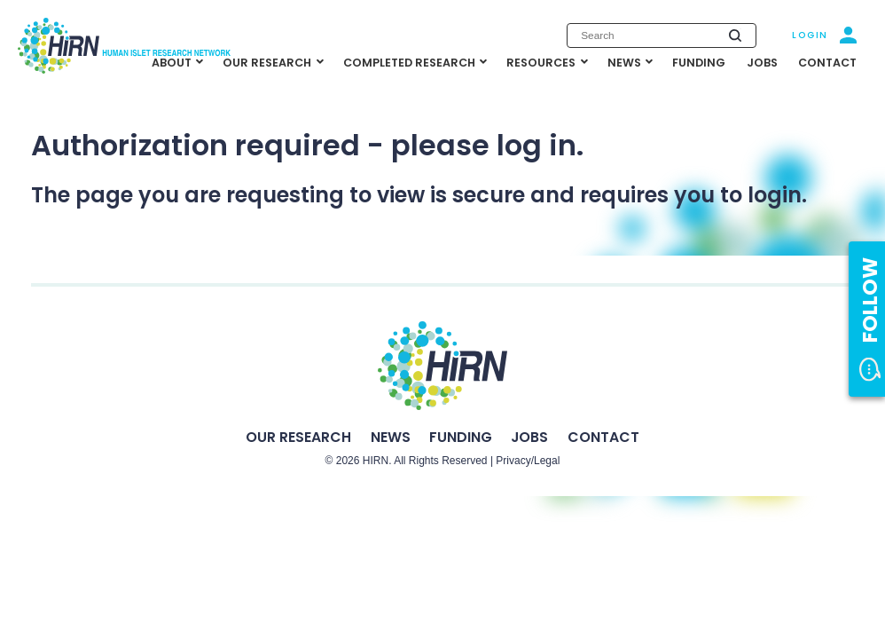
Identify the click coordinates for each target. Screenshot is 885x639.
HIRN (375, 460)
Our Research (298, 437)
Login (810, 35)
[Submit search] (735, 35)
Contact (603, 437)
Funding (460, 437)
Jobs (529, 437)
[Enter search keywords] (661, 35)
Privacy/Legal (528, 460)
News (391, 437)
